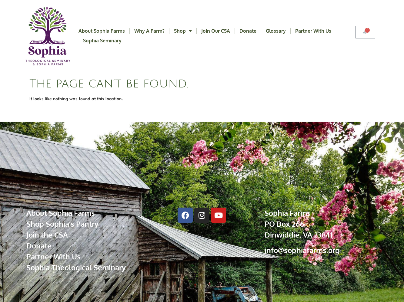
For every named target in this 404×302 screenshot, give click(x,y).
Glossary (276, 31)
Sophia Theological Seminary (76, 267)
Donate (247, 31)
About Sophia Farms (101, 31)
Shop (183, 31)
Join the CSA (47, 234)
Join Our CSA (215, 31)
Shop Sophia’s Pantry (62, 223)
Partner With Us (313, 31)
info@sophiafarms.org (302, 250)
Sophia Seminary (102, 41)
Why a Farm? (149, 31)
